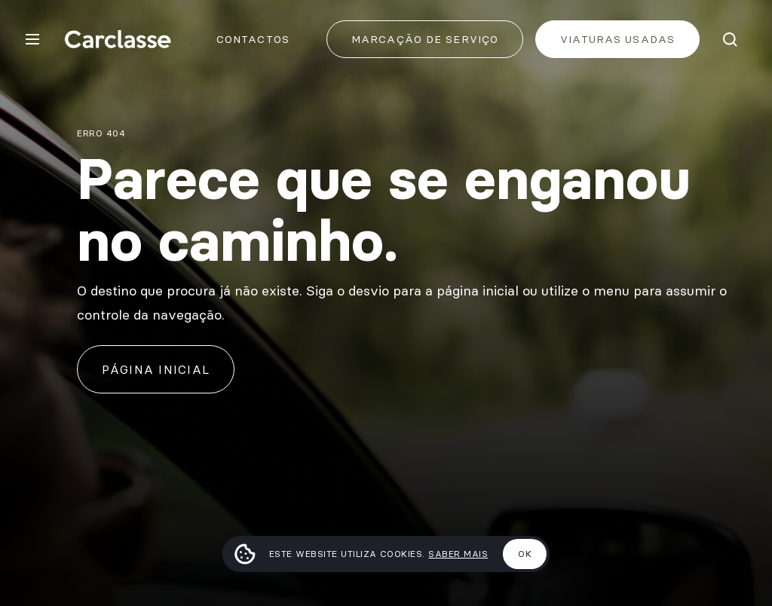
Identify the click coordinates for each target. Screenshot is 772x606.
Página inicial (156, 369)
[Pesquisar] (730, 39)
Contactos (253, 39)
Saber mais (458, 553)
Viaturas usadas (617, 39)
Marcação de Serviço (424, 39)
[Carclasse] (117, 39)
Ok (525, 553)
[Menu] (32, 39)
